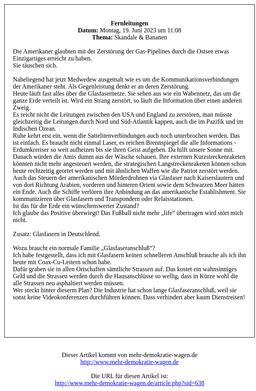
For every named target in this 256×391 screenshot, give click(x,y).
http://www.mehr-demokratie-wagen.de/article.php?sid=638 (129, 383)
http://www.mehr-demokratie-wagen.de (129, 362)
